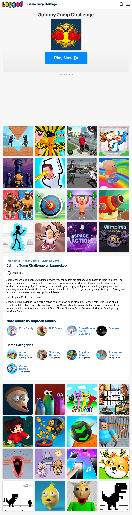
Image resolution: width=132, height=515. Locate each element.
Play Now (63, 57)
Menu (128, 4)
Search (121, 4)
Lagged (13, 4)
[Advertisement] (66, 100)
